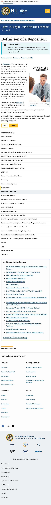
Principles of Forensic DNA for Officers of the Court (23, 308)
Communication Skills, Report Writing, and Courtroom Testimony (23, 325)
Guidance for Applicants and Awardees (35, 381)
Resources (16, 58)
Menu (47, 11)
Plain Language (5, 472)
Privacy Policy (5, 476)
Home (2, 20)
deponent (19, 103)
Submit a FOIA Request (33, 404)
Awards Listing (30, 372)
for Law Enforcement (16, 329)
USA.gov (3, 493)
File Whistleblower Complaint (9, 468)
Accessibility (5, 464)
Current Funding (31, 376)
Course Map (29, 58)
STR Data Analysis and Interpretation (18, 320)
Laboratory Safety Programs (15, 281)
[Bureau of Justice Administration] (12, 446)
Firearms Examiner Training (15, 294)
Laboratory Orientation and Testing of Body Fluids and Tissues (26, 314)
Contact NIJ (29, 395)
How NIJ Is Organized (8, 372)
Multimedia (4, 412)
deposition (6, 64)
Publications (5, 404)
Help (22, 58)
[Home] (19, 11)
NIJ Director (5, 376)
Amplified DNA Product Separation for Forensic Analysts (24, 332)
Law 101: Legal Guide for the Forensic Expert (16, 20)
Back (4, 125)
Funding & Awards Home (33, 367)
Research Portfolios (7, 380)
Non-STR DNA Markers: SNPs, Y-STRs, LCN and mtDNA (24, 291)
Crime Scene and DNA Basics (15, 278)
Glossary (9, 58)
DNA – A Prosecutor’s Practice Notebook (19, 275)
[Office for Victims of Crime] (25, 452)
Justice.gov (4, 497)
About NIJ (4, 367)
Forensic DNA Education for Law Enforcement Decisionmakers (26, 297)
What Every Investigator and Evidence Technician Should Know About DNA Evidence (26, 304)
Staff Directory (30, 400)
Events (3, 395)
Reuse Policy (5, 417)
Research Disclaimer (7, 385)
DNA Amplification (12, 285)
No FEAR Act (5, 485)
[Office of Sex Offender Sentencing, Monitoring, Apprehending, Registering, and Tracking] (38, 452)
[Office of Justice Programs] (5, 11)
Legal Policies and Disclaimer (9, 481)
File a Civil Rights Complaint (34, 408)
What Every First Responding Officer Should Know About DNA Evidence (26, 268)
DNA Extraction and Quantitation (17, 317)
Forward (13, 125)
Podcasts (4, 400)
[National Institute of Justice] (38, 446)
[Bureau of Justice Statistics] (25, 447)
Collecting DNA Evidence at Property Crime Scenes (23, 272)
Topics (3, 408)
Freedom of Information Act (9, 489)
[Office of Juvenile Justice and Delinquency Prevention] (12, 452)
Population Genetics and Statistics (17, 288)
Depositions (31, 20)
